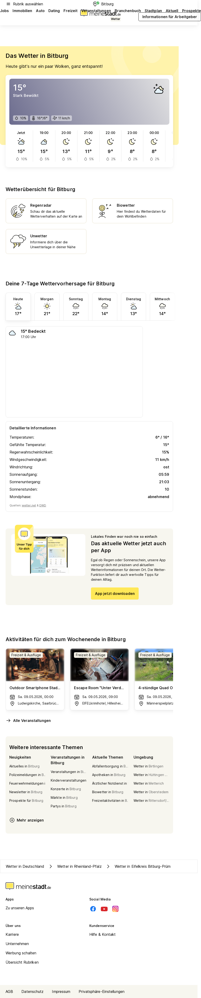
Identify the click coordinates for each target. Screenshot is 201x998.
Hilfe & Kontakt (102, 934)
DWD (42, 505)
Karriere (12, 934)
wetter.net (29, 505)
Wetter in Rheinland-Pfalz (75, 866)
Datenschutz (32, 991)
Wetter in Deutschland (25, 866)
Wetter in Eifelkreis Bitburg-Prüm (138, 866)
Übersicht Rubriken (22, 962)
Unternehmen (17, 943)
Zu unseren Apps (20, 908)
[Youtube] (104, 909)
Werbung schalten (21, 953)
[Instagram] (115, 909)
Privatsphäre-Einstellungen (101, 991)
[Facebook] (93, 909)
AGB (9, 991)
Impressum (61, 991)
